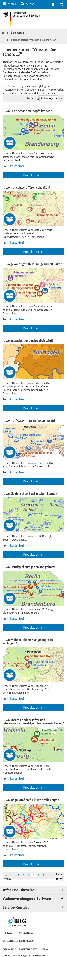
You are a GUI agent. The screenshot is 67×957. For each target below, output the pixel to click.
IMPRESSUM (8, 932)
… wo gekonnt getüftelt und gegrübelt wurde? (33, 264)
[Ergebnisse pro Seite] (59, 878)
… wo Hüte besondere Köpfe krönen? (27, 110)
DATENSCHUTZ (26, 932)
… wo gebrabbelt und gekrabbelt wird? (28, 340)
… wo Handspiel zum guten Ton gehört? (29, 566)
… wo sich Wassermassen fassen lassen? (29, 420)
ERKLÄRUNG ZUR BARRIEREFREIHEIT (20, 949)
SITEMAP (45, 949)
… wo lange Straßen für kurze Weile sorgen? (31, 799)
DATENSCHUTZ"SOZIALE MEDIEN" (18, 940)
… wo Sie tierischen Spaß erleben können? (30, 493)
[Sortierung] (48, 98)
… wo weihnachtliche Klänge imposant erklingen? (28, 641)
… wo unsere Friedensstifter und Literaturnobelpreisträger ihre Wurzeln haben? (33, 721)
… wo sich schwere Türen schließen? (26, 187)
